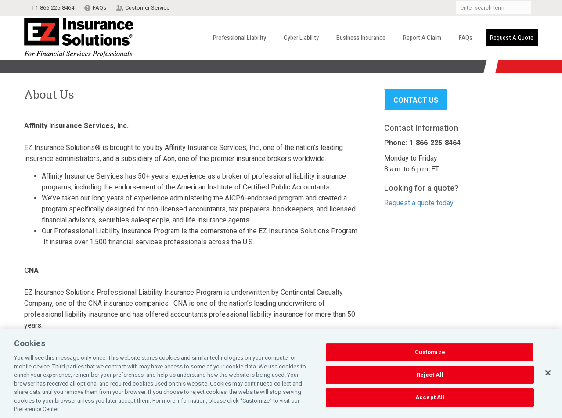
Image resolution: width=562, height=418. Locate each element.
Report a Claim (422, 38)
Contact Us (415, 100)
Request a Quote (511, 38)
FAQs (99, 7)
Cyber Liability (301, 38)
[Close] (548, 374)
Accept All (429, 399)
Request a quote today (419, 203)
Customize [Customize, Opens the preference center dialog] (430, 353)
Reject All (430, 376)
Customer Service (147, 7)
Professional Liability (239, 38)
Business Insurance (360, 38)
